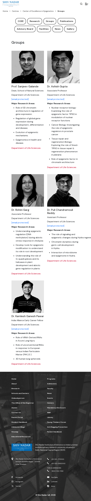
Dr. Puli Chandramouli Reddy (60, 211)
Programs (51, 379)
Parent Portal (17, 417)
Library (50, 417)
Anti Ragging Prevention (57, 427)
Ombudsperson (17, 398)
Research (35, 21)
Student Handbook (19, 422)
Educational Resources (21, 437)
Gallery (70, 29)
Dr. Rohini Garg (20, 210)
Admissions (52, 384)
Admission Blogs (18, 427)
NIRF (49, 413)
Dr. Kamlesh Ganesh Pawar (27, 316)
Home (5, 11)
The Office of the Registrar (22, 403)
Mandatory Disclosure (56, 408)
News (58, 29)
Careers (50, 403)
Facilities (44, 29)
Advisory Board (25, 29)
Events (50, 398)
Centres (15, 11)
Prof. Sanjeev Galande (24, 86)
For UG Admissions (54, 468)
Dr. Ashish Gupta (57, 86)
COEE (21, 21)
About (14, 384)
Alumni (14, 408)
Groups (50, 21)
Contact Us (16, 413)
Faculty (50, 388)
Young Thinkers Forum (56, 422)
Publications (66, 21)
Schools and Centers (20, 393)
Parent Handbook (54, 432)
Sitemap (14, 432)
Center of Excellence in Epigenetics (38, 11)
